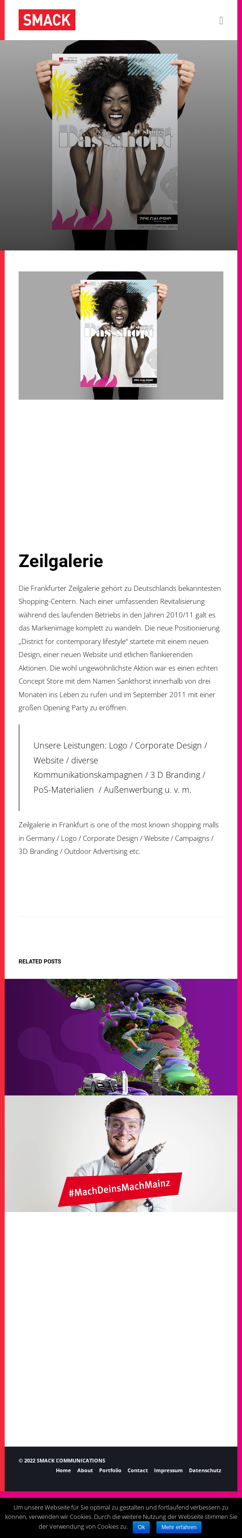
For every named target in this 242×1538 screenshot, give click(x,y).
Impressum (168, 1470)
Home (63, 1470)
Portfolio (110, 1470)
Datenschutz (205, 1470)
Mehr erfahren (178, 1527)
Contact (138, 1470)
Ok (141, 1527)
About (85, 1470)
